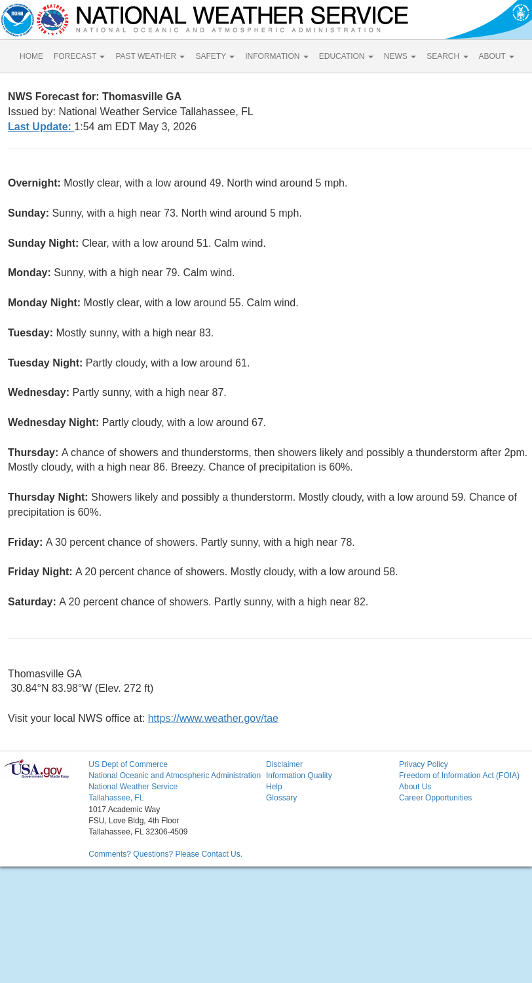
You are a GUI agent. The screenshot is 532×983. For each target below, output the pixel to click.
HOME (31, 56)
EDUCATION (346, 56)
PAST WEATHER (150, 56)
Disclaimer (284, 764)
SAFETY (215, 56)
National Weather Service (133, 786)
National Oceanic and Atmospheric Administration (174, 775)
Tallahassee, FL (115, 797)
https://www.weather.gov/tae (213, 718)
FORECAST (79, 56)
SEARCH (447, 56)
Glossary (281, 797)
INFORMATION (276, 56)
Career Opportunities (435, 797)
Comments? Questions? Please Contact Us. (165, 854)
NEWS (400, 56)
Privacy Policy (423, 764)
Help (274, 786)
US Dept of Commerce (128, 764)
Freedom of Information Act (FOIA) (459, 775)
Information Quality (299, 775)
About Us (415, 786)
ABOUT (496, 56)
